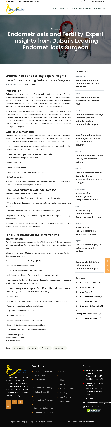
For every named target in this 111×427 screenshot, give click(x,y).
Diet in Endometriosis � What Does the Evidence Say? (87, 100)
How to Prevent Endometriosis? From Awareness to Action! (86, 230)
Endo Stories (63, 401)
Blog (60, 380)
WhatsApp (59, 348)
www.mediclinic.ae (13, 340)
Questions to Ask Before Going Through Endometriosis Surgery (87, 265)
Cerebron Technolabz (86, 422)
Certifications (64, 397)
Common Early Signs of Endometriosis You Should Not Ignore (88, 83)
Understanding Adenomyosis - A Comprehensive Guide (86, 196)
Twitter (32, 348)
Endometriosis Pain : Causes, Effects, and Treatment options (89, 158)
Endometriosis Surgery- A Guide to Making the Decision (88, 248)
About (61, 376)
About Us (64, 9)
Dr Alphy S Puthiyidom (14, 334)
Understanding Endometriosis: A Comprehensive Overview (88, 213)
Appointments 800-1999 (15, 337)
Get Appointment (65, 388)
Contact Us (99, 9)
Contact (62, 384)
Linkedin (45, 348)
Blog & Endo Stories (81, 9)
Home (54, 9)
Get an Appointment (98, 1)
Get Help (62, 393)
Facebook (18, 348)
